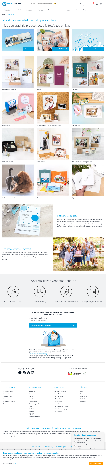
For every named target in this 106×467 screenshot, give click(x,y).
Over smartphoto (35, 387)
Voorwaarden (33, 401)
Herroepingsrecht (34, 404)
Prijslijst (31, 414)
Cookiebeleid (33, 409)
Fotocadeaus (7, 399)
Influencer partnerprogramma (63, 414)
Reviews (31, 411)
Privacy (31, 406)
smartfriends (58, 404)
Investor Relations (34, 416)
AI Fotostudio (52, 10)
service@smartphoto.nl (61, 406)
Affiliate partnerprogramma (63, 409)
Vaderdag (83, 399)
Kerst (82, 391)
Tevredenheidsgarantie (61, 394)
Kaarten (5, 404)
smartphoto (32, 391)
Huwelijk (83, 401)
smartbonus (58, 401)
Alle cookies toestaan (95, 463)
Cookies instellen (9, 463)
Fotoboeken (19, 10)
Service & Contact (60, 391)
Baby (81, 394)
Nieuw (61, 10)
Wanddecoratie (7, 396)
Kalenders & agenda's (9, 401)
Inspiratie (86, 10)
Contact (78, 10)
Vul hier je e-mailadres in (39, 318)
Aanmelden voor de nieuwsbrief (41, 325)
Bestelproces (33, 399)
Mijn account (58, 396)
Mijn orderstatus (59, 399)
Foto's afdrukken (8, 391)
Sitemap (31, 396)
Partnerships (58, 411)
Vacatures (32, 394)
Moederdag (83, 396)
